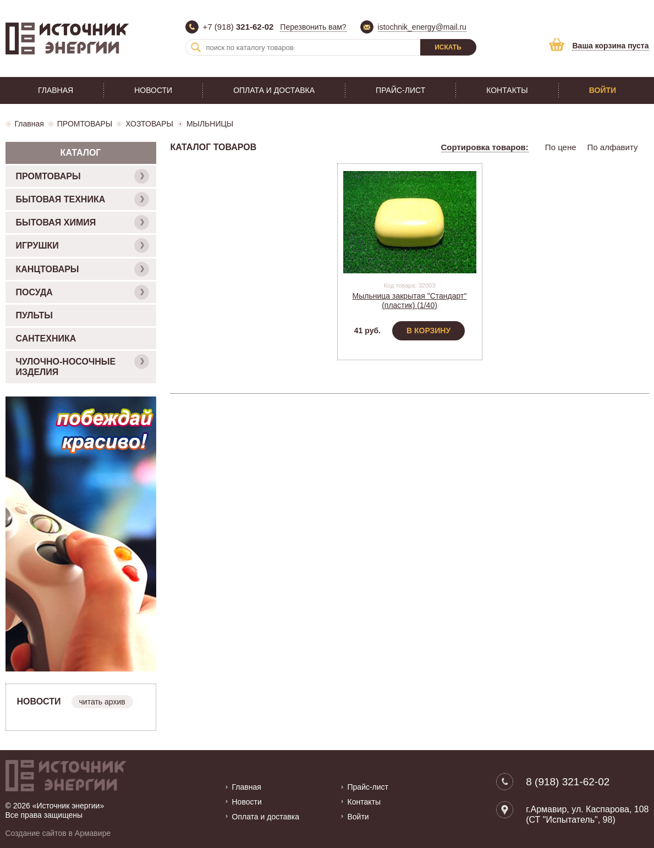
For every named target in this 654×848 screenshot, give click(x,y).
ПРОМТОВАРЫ (84, 123)
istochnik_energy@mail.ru (422, 27)
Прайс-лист (400, 90)
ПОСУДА (82, 292)
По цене (560, 147)
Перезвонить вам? (313, 27)
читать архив (102, 701)
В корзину (428, 330)
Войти (602, 90)
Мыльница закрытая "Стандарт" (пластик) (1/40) (410, 300)
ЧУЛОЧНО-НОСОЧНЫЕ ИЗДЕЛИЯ (82, 365)
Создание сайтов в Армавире (58, 833)
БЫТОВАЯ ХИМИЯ (82, 222)
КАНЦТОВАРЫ (82, 269)
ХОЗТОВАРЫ (149, 123)
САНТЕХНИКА (46, 338)
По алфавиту (612, 147)
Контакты (507, 90)
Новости (153, 90)
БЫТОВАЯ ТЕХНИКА (82, 199)
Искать (448, 47)
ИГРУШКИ (82, 245)
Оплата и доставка (274, 90)
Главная (55, 90)
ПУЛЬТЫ (34, 315)
